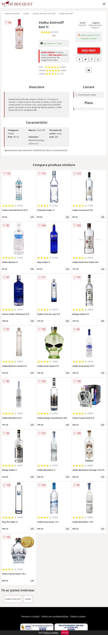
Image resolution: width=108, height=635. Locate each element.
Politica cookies (78, 616)
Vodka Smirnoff (65, 13)
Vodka (26, 13)
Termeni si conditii (30, 616)
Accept (65, 632)
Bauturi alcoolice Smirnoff (44, 13)
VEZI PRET (89, 50)
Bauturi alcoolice (12, 13)
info (32, 217)
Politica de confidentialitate (54, 616)
